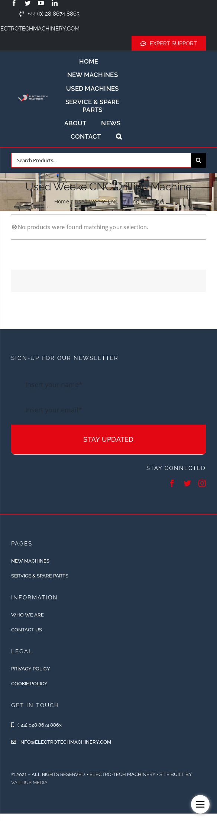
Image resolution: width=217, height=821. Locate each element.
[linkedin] (55, 3)
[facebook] (14, 3)
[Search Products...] (101, 160)
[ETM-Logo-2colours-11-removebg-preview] (33, 92)
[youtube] (41, 3)
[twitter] (27, 3)
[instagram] (202, 483)
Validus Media (29, 782)
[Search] (198, 160)
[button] (119, 136)
